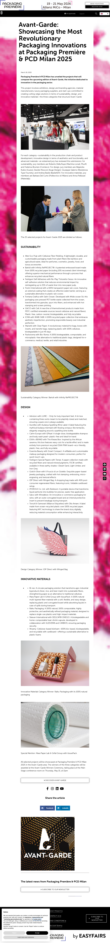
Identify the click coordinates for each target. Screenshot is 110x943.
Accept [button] (37, 933)
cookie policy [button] (37, 919)
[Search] (96, 13)
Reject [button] (14, 933)
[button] (97, 3)
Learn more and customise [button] (26, 937)
